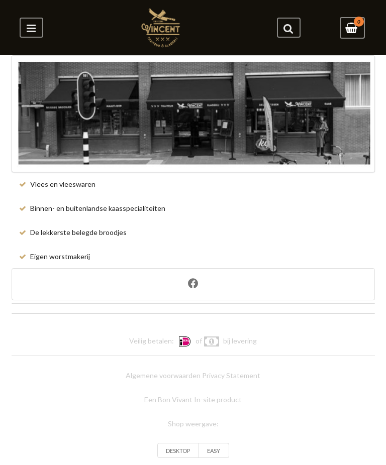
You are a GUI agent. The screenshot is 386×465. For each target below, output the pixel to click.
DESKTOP (178, 450)
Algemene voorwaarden (163, 375)
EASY (213, 450)
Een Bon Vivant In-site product (193, 399)
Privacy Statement (231, 375)
